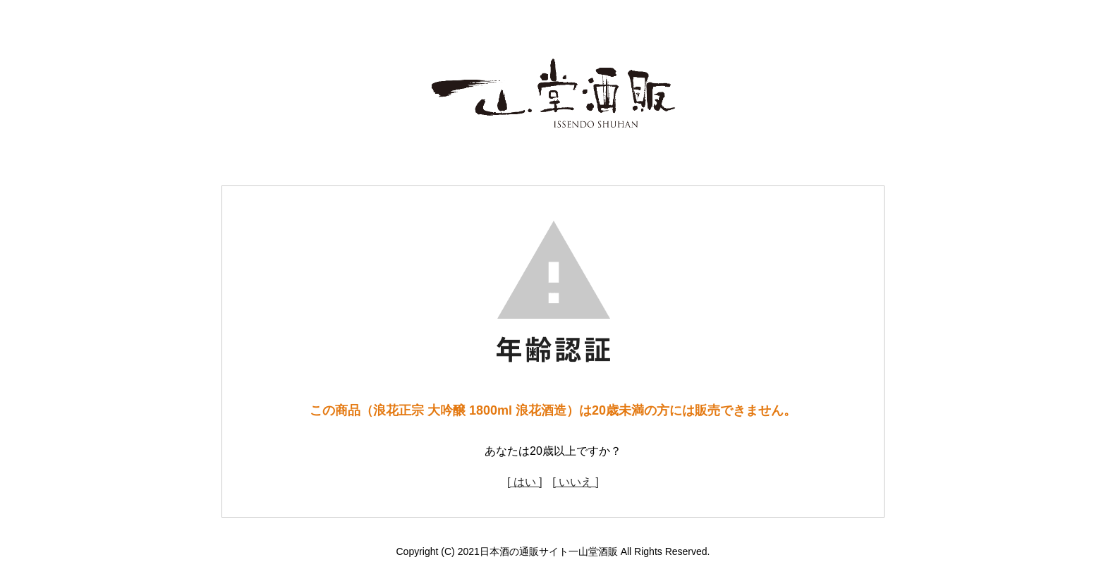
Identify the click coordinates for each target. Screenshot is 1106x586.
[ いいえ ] (575, 482)
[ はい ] (524, 482)
